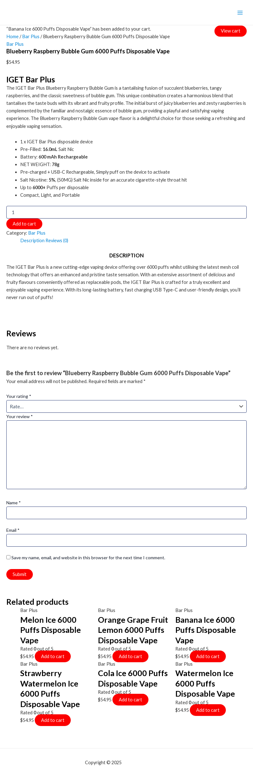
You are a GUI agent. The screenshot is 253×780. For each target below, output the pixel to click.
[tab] (32, 240)
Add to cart (24, 223)
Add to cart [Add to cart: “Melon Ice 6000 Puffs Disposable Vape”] (52, 656)
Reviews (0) (56, 240)
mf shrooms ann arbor (145, 762)
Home (12, 36)
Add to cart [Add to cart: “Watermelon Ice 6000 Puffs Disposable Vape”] (208, 710)
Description (32, 240)
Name (13, 502)
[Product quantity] (126, 212)
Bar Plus (30, 36)
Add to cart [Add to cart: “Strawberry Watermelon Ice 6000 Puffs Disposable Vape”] (52, 720)
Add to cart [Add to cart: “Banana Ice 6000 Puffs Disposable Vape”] (208, 656)
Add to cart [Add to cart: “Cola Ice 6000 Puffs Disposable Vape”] (130, 699)
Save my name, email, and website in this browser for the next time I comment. (88, 557)
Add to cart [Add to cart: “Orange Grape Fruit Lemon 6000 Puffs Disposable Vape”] (130, 656)
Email (13, 530)
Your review (19, 416)
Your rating (18, 396)
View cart (230, 30)
